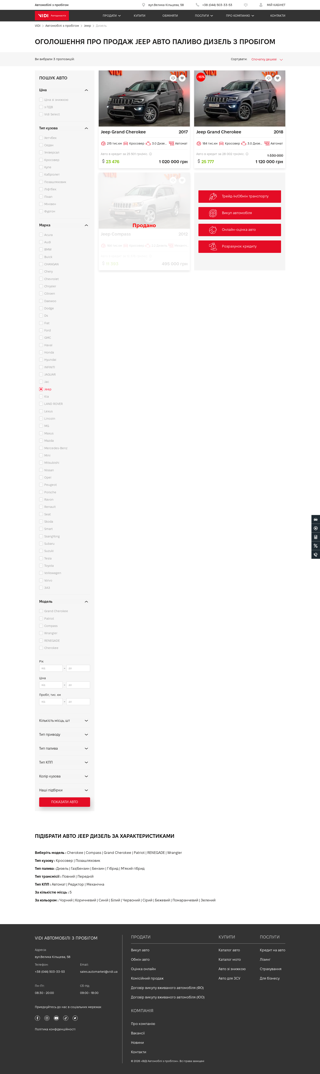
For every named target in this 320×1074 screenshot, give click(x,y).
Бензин (98, 868)
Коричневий (85, 900)
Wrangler (50, 633)
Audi (47, 242)
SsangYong (52, 536)
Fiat (46, 323)
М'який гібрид (132, 868)
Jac (46, 381)
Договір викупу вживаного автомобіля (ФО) (167, 988)
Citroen (49, 293)
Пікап (48, 196)
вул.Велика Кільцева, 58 (52, 957)
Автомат (58, 884)
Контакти (277, 15)
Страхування (270, 969)
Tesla (48, 558)
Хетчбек (50, 138)
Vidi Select (52, 114)
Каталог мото (230, 959)
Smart (48, 529)
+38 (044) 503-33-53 (50, 971)
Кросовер (51, 160)
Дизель (62, 868)
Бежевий (162, 900)
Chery (48, 271)
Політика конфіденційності (55, 1029)
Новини (137, 1042)
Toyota (49, 565)
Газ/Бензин (80, 868)
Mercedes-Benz (55, 448)
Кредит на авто (272, 950)
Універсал (51, 152)
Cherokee (51, 648)
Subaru (49, 543)
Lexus (48, 411)
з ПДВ (48, 107)
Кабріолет (52, 174)
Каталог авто (229, 950)
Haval (48, 345)
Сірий (147, 900)
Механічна (95, 884)
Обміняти (170, 15)
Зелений (208, 900)
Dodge (49, 308)
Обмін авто (140, 959)
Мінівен (50, 204)
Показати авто (64, 802)
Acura (48, 235)
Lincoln (49, 418)
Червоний (131, 900)
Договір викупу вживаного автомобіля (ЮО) (168, 997)
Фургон (49, 211)
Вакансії (138, 1033)
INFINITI (49, 367)
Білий (115, 900)
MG (46, 426)
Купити (139, 15)
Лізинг (265, 959)
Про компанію (238, 15)
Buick (48, 257)
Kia (46, 396)
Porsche (50, 492)
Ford (47, 330)
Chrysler (50, 286)
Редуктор (76, 884)
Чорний (66, 900)
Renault (50, 507)
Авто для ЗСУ (229, 978)
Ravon (49, 499)
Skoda (48, 521)
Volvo (48, 580)
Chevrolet (51, 279)
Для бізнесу (270, 978)
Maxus (49, 433)
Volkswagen (52, 573)
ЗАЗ (47, 587)
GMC (47, 337)
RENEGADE (52, 640)
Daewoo (50, 301)
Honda (49, 352)
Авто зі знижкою (232, 969)
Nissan (49, 470)
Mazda (49, 440)
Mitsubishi (51, 462)
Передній (85, 876)
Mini (47, 455)
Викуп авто (140, 950)
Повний (68, 876)
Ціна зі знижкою (56, 99)
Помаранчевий (185, 900)
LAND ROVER (53, 404)
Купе (47, 167)
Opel (47, 477)
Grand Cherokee (56, 611)
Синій (103, 900)
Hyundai (50, 359)
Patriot (49, 618)
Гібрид (112, 868)
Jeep (47, 389)
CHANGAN (51, 264)
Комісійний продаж (147, 978)
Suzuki (49, 551)
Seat (47, 514)
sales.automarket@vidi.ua (99, 971)
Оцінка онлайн (143, 969)
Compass (51, 626)
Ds (46, 315)
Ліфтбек (50, 189)
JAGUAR (50, 374)
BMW (48, 249)
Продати (110, 15)
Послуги (202, 15)
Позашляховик (55, 182)
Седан (49, 145)
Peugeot (50, 484)
